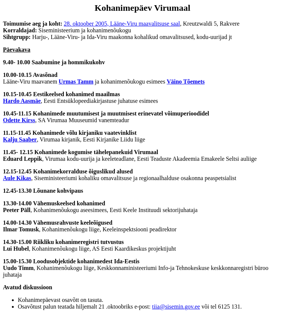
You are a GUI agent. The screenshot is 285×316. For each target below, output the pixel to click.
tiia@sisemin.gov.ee (176, 306)
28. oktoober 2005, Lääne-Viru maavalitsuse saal (122, 23)
